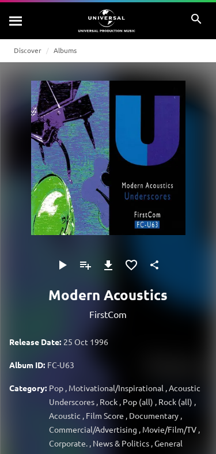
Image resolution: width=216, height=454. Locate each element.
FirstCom (108, 314)
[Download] (108, 265)
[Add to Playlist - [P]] (85, 265)
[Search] (16, 21)
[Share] (154, 265)
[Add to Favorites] (131, 265)
